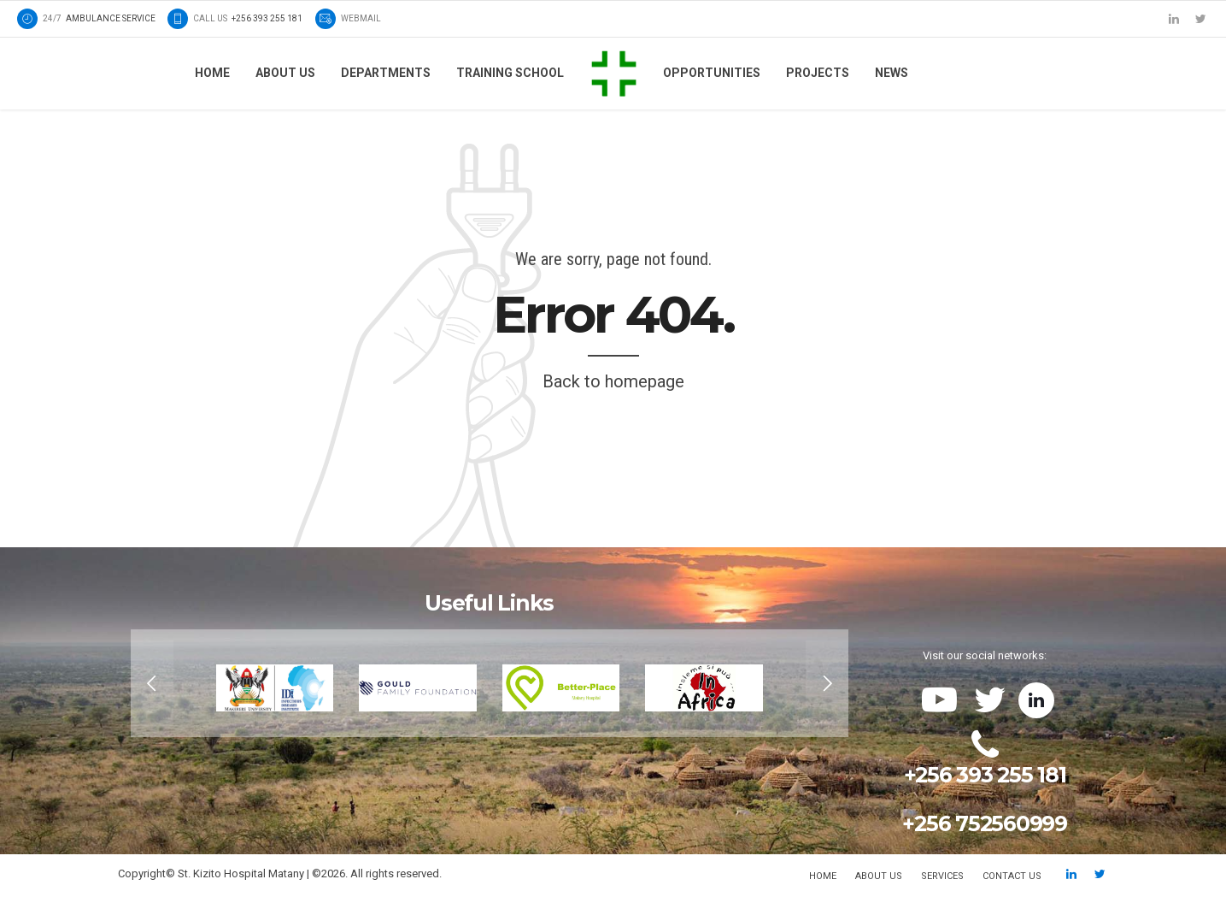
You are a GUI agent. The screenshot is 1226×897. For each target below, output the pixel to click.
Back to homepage (613, 381)
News (891, 73)
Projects (817, 73)
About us (285, 73)
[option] (489, 683)
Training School (510, 73)
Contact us (1012, 876)
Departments (386, 73)
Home (212, 73)
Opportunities (711, 73)
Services (942, 876)
